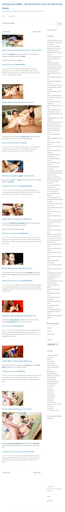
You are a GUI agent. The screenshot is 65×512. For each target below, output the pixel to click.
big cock (28, 192)
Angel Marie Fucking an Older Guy (17, 219)
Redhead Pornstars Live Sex (54, 404)
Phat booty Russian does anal (54, 56)
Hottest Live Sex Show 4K (53, 177)
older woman (12, 379)
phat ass (9, 151)
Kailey (12, 23)
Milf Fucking (36, 375)
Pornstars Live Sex (34, 237)
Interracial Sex (5, 70)
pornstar (37, 72)
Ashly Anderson (51, 334)
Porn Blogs (11, 16)
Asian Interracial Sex (24, 68)
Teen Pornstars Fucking (53, 410)
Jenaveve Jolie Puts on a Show (54, 238)
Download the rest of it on (13, 371)
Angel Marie (18, 239)
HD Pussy (54, 488)
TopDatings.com (59, 488)
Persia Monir (20, 379)
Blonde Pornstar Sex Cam (53, 375)
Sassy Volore (15, 151)
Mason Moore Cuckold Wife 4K (55, 170)
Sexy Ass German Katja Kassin (54, 309)
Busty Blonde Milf (51, 379)
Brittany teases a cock (52, 71)
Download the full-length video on (17, 186)
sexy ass (4, 74)
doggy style (5, 72)
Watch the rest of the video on (15, 233)
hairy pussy (11, 72)
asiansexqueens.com (14, 192)
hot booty (21, 149)
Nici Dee (49, 331)
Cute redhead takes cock (53, 62)
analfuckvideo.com (24, 70)
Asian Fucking (17, 190)
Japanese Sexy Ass (51, 396)
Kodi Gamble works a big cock (54, 85)
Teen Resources (50, 490)
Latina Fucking (25, 147)
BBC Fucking (49, 488)
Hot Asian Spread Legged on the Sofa (18, 175)
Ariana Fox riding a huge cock (54, 95)
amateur (23, 287)
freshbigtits (18, 377)
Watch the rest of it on (13, 326)
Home (3, 16)
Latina (31, 149)
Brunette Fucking (18, 330)
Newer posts (37, 31)
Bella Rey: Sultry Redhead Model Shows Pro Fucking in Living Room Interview (54, 48)
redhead (32, 289)
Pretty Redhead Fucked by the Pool (17, 268)
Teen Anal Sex (50, 406)
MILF (28, 334)
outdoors (22, 289)
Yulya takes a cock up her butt (54, 67)
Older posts (6, 31)
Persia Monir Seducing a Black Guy (17, 361)
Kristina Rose (5, 459)
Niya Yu (11, 194)
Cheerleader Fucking (52, 383)
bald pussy (38, 147)
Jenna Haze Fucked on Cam (54, 274)
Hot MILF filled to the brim (54, 64)
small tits (27, 241)
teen (31, 241)
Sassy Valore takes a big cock (54, 109)
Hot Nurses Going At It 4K (53, 197)
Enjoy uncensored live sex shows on (14, 142)
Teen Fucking (5, 239)
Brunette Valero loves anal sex (54, 126)
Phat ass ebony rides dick (53, 128)
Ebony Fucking (18, 237)
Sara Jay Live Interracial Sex (54, 236)
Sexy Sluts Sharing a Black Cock (55, 219)
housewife (8, 334)
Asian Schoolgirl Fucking (53, 367)
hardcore (17, 72)
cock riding (36, 70)
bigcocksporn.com (21, 332)
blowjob (38, 287)
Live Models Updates (54, 323)
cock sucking (5, 289)
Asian (31, 70)
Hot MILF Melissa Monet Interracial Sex (19, 315)
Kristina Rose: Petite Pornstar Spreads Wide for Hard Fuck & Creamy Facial (54, 42)
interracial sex (23, 72)
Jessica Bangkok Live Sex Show (54, 272)
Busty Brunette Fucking (53, 381)
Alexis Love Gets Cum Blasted (54, 234)
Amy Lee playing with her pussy (55, 122)
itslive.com (26, 149)
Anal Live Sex (50, 357)
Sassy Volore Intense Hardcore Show (18, 102)
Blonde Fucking (51, 371)
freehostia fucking (50, 486)
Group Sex (49, 387)
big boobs (8, 377)
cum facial (10, 149)
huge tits (24, 377)
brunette (28, 332)
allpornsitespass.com (15, 287)
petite (32, 72)
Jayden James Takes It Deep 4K (54, 179)
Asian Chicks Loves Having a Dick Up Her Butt (21, 50)
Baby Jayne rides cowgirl (53, 111)
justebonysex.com (15, 241)
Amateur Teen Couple (52, 355)
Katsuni (29, 72)
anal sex (17, 70)
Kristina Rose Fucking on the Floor (17, 409)
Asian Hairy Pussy (51, 363)
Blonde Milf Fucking (52, 373)
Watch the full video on (13, 64)
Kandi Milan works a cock (53, 124)
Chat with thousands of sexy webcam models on (18, 451)
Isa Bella (49, 327)
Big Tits (16, 375)
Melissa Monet (22, 334)
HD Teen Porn (50, 391)
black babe (28, 239)
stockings (16, 194)
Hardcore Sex (33, 68)
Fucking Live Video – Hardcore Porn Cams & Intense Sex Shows (32, 6)
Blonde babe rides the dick (53, 69)
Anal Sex (16, 68)
